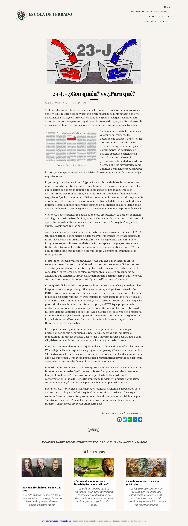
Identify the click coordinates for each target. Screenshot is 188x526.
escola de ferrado (50, 14)
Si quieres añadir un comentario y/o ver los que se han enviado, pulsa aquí (94, 442)
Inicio (167, 7)
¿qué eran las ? (149, 12)
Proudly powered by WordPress (57, 521)
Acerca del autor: (159, 16)
